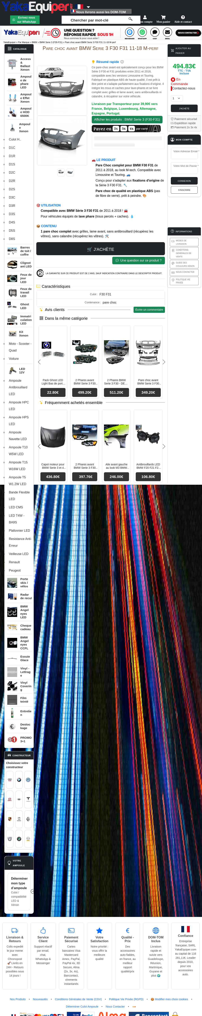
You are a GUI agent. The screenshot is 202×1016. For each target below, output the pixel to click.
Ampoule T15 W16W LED (18, 466)
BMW (34, 42)
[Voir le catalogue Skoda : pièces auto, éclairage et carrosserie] (19, 839)
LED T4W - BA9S (16, 519)
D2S (12, 189)
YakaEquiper (9, 42)
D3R (12, 205)
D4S (12, 222)
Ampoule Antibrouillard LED (18, 387)
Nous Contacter (115, 1006)
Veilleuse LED (19, 554)
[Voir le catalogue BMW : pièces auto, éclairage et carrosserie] (19, 780)
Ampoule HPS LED (19, 421)
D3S (12, 214)
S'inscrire (184, 189)
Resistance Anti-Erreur (20, 542)
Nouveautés (40, 999)
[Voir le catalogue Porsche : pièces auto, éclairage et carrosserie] (9, 819)
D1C (12, 147)
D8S (12, 239)
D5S (12, 230)
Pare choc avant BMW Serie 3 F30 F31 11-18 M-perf (90, 42)
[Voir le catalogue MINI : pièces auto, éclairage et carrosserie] (19, 799)
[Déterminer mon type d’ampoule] (19, 891)
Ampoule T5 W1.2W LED (17, 481)
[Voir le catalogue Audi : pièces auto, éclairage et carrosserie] (9, 780)
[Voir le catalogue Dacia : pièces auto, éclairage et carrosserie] (9, 839)
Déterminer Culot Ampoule (82, 1006)
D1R (12, 156)
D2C (12, 172)
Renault (14, 562)
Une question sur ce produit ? (139, 260)
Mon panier (163, 19)
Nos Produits (18, 999)
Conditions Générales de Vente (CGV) (78, 999)
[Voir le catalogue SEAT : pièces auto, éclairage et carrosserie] (9, 799)
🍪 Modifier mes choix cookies (169, 999)
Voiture (14, 358)
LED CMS (16, 507)
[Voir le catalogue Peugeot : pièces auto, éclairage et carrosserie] (19, 819)
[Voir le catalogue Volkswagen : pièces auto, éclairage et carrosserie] (28, 780)
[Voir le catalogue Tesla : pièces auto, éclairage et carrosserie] (28, 799)
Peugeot (15, 570)
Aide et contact (183, 19)
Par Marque (23, 42)
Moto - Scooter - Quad (20, 347)
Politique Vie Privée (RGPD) (126, 999)
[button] (20, 127)
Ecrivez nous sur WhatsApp (26, 19)
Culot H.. (15, 139)
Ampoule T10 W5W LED (18, 451)
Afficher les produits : (127, 119)
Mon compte (145, 19)
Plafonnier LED (19, 530)
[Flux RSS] (134, 1006)
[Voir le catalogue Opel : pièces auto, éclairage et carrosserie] (28, 839)
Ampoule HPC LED (19, 406)
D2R (12, 181)
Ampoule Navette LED (18, 436)
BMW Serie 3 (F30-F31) (51, 42)
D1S (12, 164)
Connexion (184, 180)
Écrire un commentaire (149, 309)
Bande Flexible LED (19, 496)
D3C (12, 197)
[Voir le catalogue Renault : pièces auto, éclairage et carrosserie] (28, 819)
